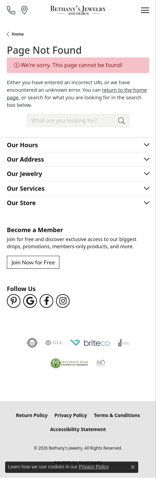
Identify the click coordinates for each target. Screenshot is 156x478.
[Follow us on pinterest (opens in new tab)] (13, 301)
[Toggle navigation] (145, 10)
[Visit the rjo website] (101, 363)
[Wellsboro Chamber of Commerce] (69, 363)
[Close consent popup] (133, 467)
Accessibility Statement (78, 429)
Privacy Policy (71, 415)
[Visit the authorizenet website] (32, 343)
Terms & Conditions (117, 415)
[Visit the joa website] (124, 343)
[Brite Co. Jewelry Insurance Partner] (90, 343)
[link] (12, 10)
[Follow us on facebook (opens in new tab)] (46, 301)
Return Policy (32, 415)
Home (18, 34)
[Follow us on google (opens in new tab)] (30, 301)
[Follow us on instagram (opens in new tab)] (63, 301)
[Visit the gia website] (53, 343)
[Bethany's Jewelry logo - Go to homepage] (78, 10)
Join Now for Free (33, 262)
